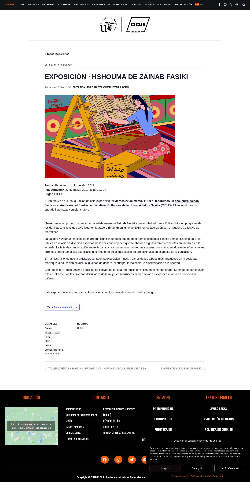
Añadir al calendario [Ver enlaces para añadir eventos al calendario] (62, 307)
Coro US (136, 4)
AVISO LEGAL (218, 409)
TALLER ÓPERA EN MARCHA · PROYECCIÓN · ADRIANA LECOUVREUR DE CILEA (97, 368)
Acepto (165, 468)
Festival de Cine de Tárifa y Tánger (133, 292)
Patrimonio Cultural (56, 4)
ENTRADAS (98, 4)
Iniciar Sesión (183, 4)
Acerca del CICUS (156, 4)
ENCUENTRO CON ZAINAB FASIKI (181, 368)
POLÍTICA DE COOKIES (219, 429)
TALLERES (80, 4)
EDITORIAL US (163, 419)
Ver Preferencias (230, 468)
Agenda (10, 4)
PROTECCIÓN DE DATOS (219, 419)
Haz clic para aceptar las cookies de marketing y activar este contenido (31, 426)
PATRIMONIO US (163, 409)
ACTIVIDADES (116, 4)
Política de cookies (180, 476)
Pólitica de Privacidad (201, 476)
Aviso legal (218, 476)
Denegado (197, 468)
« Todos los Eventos (57, 54)
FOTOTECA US (163, 429)
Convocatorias (28, 4)
